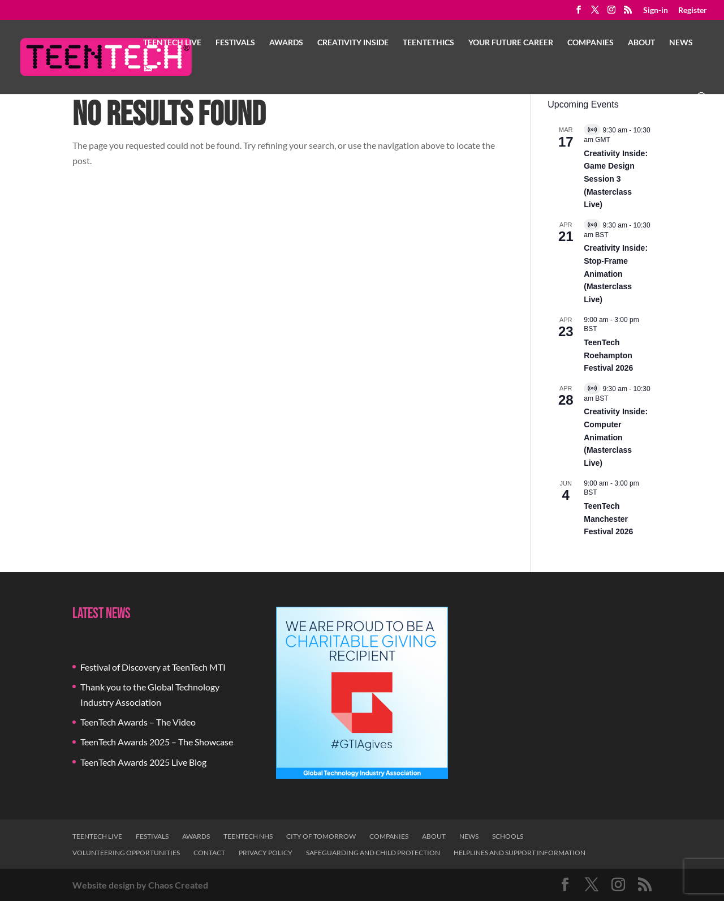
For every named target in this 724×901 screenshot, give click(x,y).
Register (692, 10)
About (641, 42)
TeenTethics (428, 42)
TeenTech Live (172, 42)
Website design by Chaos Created (140, 884)
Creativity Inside (353, 42)
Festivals (235, 42)
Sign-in (655, 10)
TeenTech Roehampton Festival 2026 (608, 355)
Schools (507, 836)
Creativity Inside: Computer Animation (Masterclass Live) (616, 437)
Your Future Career (510, 42)
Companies (590, 42)
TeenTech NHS (248, 836)
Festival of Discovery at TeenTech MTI (153, 667)
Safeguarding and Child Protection (373, 852)
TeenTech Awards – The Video (138, 721)
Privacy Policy (265, 852)
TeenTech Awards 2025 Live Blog (143, 762)
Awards (286, 42)
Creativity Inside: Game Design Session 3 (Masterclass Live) (616, 179)
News (681, 42)
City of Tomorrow (321, 836)
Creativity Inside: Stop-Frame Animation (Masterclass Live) (616, 273)
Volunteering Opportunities (126, 852)
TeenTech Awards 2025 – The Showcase (156, 741)
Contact (209, 852)
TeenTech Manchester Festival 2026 (608, 518)
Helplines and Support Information (519, 852)
